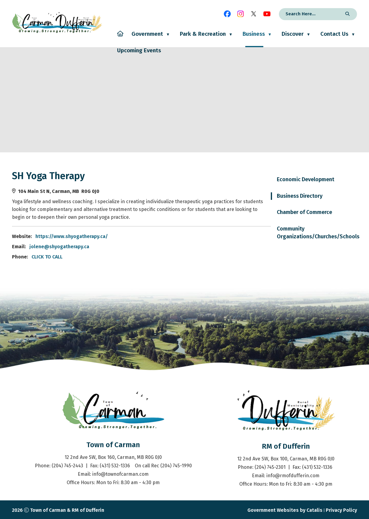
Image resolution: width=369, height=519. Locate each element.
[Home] (120, 39)
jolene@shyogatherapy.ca (151, 246)
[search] (310, 14)
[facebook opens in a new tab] (227, 13)
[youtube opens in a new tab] (267, 13)
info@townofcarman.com (120, 474)
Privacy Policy (341, 510)
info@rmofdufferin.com (292, 475)
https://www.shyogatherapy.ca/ (164, 236)
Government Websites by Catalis (284, 510)
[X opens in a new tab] (253, 13)
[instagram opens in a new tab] (240, 13)
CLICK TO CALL (139, 257)
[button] (346, 14)
